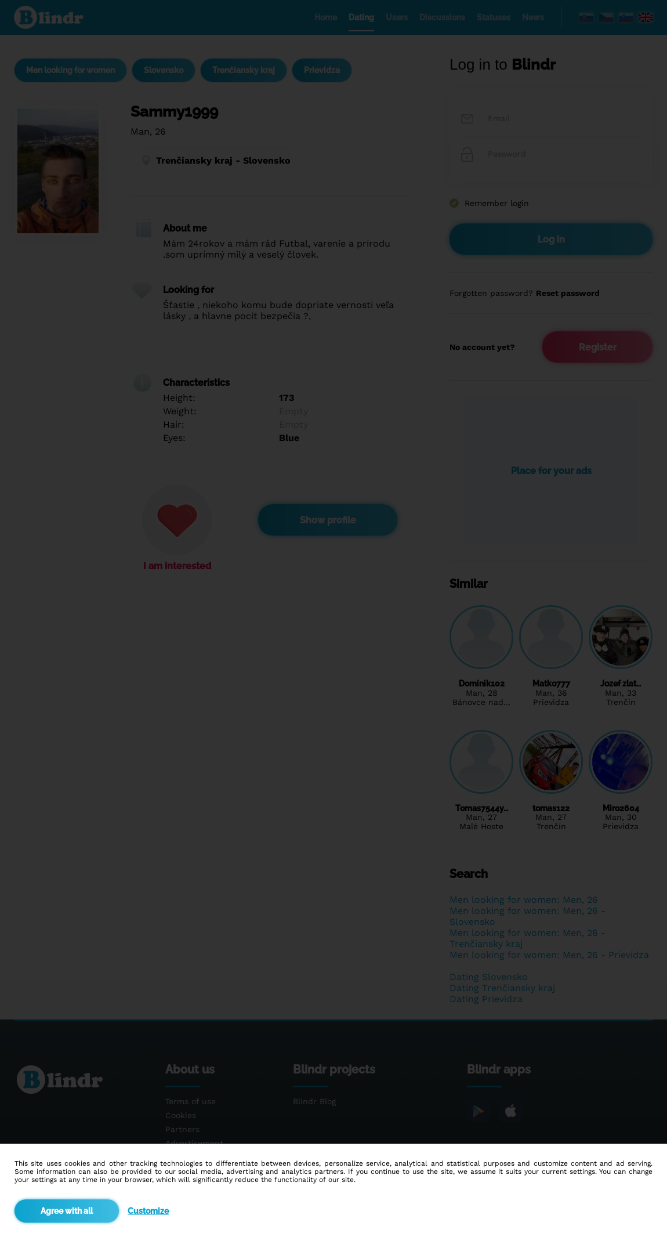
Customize (148, 1211)
